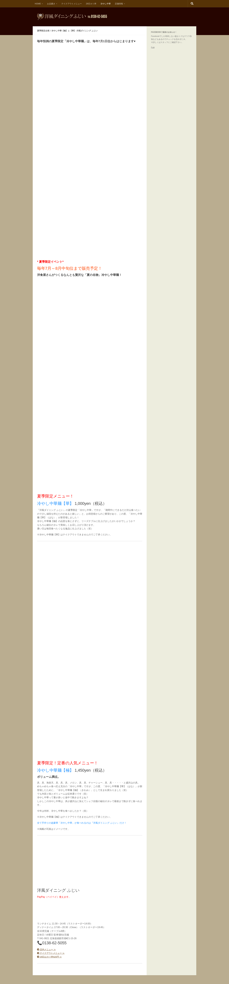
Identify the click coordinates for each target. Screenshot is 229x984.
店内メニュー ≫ (47, 949)
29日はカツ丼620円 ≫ (50, 957)
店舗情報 (119, 3)
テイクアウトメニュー (71, 3)
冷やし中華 (105, 3)
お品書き (51, 3)
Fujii (153, 47)
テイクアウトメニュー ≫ (51, 953)
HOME (38, 3)
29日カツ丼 (91, 3)
